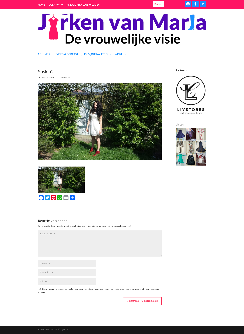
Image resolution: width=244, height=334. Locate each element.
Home (41, 5)
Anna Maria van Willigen (83, 5)
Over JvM (54, 5)
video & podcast (67, 54)
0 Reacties (64, 78)
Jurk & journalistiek (95, 54)
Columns (44, 54)
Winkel (119, 54)
